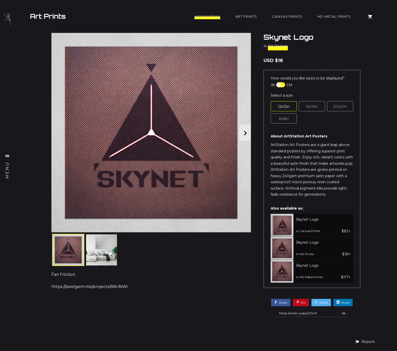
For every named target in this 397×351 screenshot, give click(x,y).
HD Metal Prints (334, 16)
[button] (365, 342)
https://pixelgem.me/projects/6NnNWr (89, 286)
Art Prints (48, 16)
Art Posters (207, 16)
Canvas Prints (287, 16)
